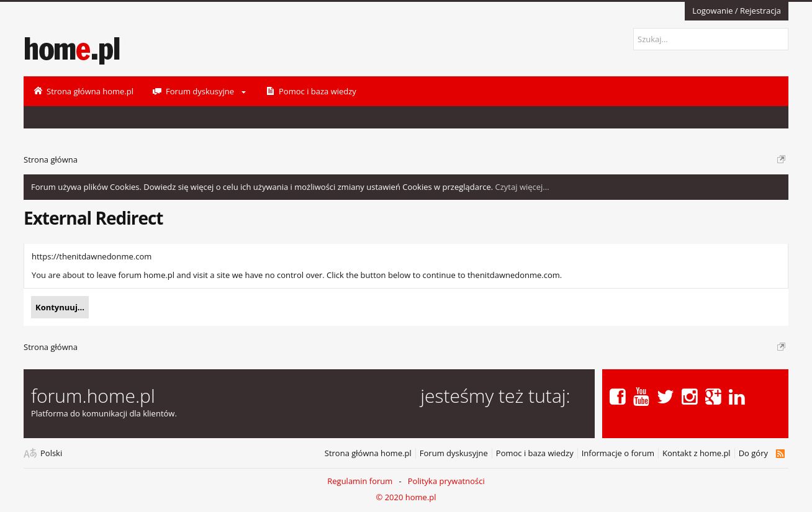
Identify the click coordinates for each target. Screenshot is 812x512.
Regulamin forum (359, 481)
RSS (780, 453)
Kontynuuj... (59, 307)
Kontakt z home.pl (696, 453)
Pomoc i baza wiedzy (535, 453)
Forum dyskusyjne (454, 453)
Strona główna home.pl (368, 453)
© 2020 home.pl (406, 497)
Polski (51, 453)
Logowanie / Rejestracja (736, 10)
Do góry (753, 453)
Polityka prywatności (446, 481)
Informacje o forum (618, 453)
